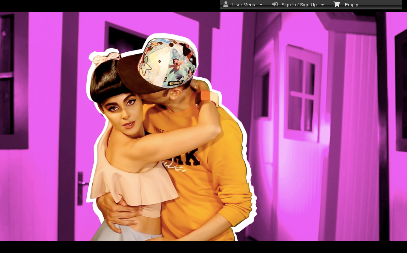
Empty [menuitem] (345, 4)
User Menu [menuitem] (243, 4)
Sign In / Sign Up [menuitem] (298, 4)
